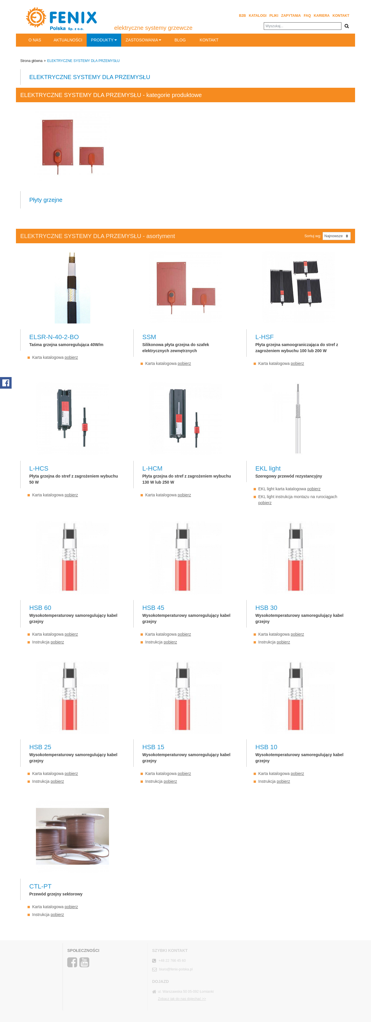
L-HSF (264, 337)
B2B (242, 16)
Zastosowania (143, 40)
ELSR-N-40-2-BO (54, 337)
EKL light (268, 468)
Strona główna (31, 61)
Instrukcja (48, 642)
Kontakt (340, 16)
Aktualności (68, 40)
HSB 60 (40, 607)
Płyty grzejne (46, 200)
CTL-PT (40, 886)
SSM (149, 337)
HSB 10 (266, 747)
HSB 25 (40, 747)
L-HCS (38, 468)
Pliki (273, 16)
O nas (34, 40)
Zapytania (291, 16)
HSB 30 (266, 607)
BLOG (180, 40)
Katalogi (258, 16)
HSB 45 (153, 607)
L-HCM (152, 468)
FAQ (307, 16)
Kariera (322, 16)
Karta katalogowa (55, 357)
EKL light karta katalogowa (289, 489)
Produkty (104, 40)
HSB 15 (153, 747)
